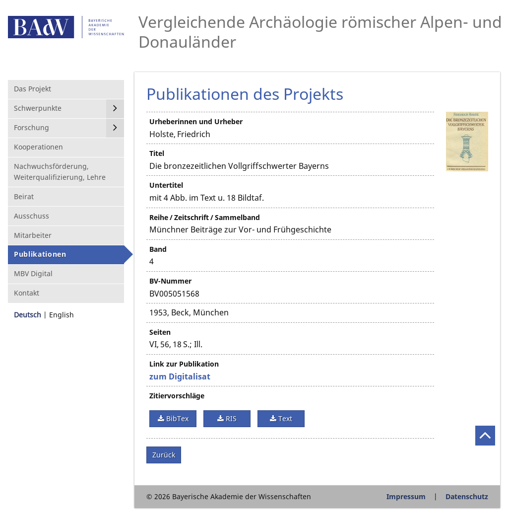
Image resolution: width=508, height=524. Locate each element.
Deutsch (27, 314)
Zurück (163, 454)
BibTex (176, 418)
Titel (156, 153)
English (61, 314)
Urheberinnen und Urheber (196, 121)
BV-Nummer (170, 281)
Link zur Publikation (184, 364)
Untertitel (166, 185)
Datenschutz (466, 496)
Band (158, 249)
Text (284, 418)
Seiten (160, 332)
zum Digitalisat (179, 376)
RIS (230, 418)
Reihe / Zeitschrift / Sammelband (204, 217)
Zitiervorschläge (176, 395)
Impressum (406, 496)
